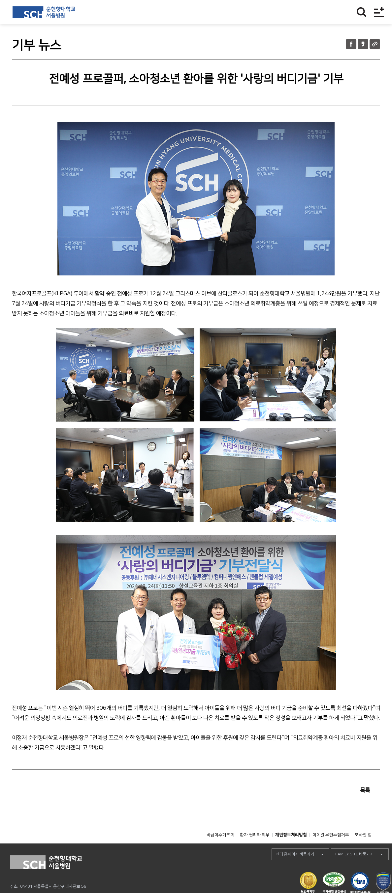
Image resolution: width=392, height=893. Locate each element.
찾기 (361, 12)
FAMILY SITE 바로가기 (354, 869)
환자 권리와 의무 (255, 849)
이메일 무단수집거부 (330, 849)
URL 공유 (375, 44)
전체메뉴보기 (379, 12)
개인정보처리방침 (291, 849)
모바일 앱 (363, 849)
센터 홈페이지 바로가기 (295, 869)
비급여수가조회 (220, 849)
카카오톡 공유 (363, 44)
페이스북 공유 (351, 44)
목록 (365, 790)
